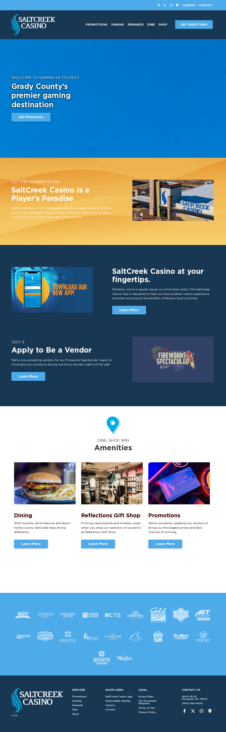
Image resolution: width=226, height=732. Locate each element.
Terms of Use (153, 707)
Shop (163, 24)
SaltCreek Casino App (125, 696)
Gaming (117, 24)
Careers (188, 5)
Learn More (129, 313)
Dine (151, 24)
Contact (206, 5)
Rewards (136, 24)
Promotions (96, 24)
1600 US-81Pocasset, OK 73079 (188, 697)
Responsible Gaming (124, 700)
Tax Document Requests (153, 702)
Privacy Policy (153, 712)
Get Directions (194, 24)
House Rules (152, 696)
